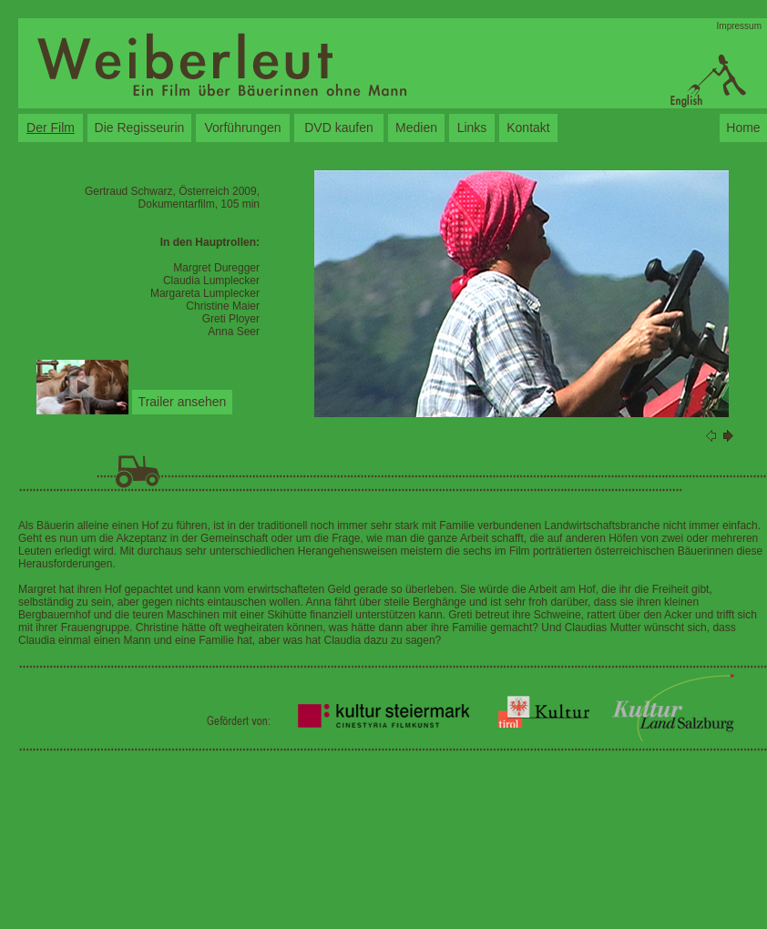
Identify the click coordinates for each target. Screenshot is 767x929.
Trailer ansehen (182, 401)
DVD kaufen (338, 127)
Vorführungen (242, 127)
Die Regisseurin (140, 127)
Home (743, 127)
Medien (416, 127)
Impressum (739, 26)
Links (472, 127)
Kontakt (527, 127)
